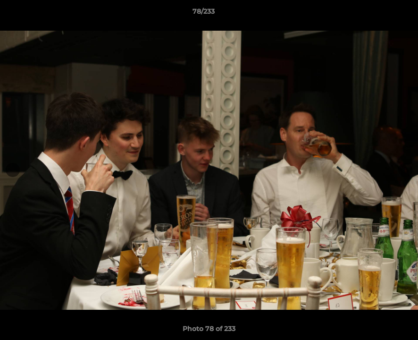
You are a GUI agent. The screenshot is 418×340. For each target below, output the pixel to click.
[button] (378, 13)
